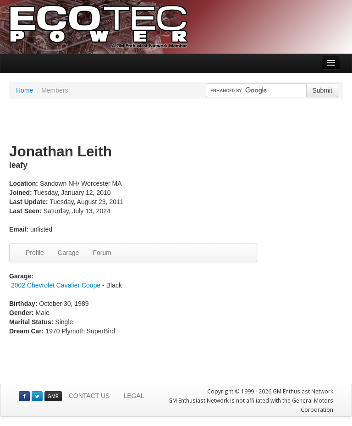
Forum (102, 252)
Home (24, 90)
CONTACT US (89, 395)
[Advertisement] (176, 121)
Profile (35, 252)
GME (53, 396)
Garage (68, 252)
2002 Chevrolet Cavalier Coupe (55, 285)
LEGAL (133, 395)
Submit (322, 90)
